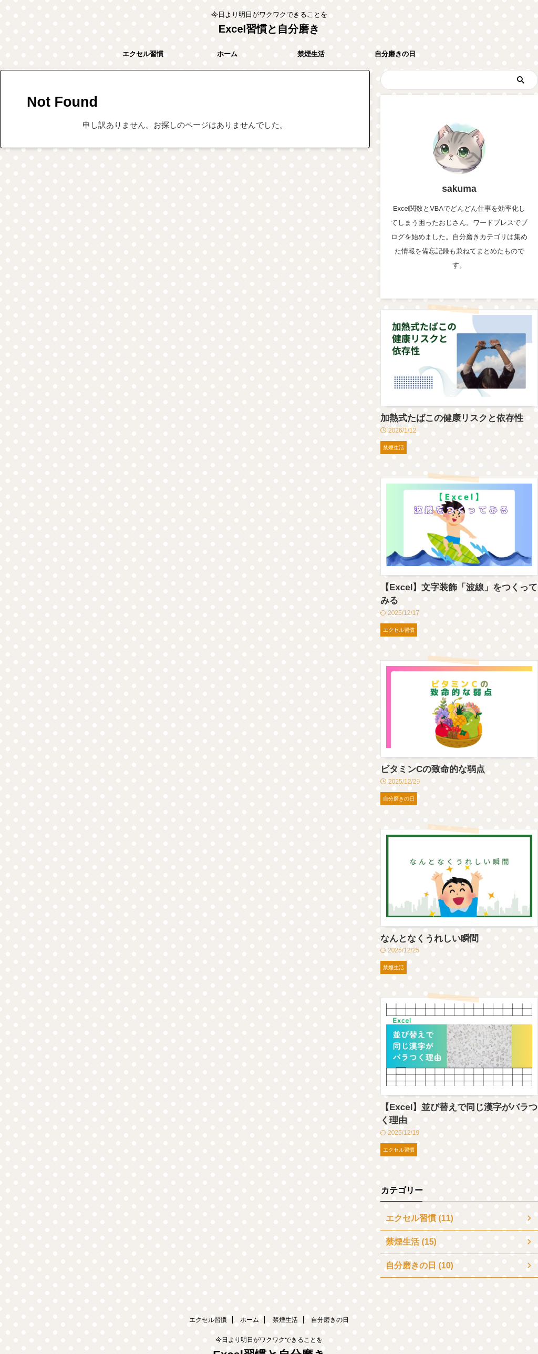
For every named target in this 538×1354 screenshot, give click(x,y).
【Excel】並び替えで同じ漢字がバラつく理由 (456, 1086)
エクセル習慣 (142, 54)
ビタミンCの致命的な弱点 (423, 752)
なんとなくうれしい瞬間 (420, 919)
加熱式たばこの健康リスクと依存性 (439, 417)
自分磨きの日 (395, 54)
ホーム (227, 54)
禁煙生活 (311, 54)
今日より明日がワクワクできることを (269, 1305)
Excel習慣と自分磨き (269, 29)
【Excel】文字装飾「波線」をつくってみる (452, 585)
